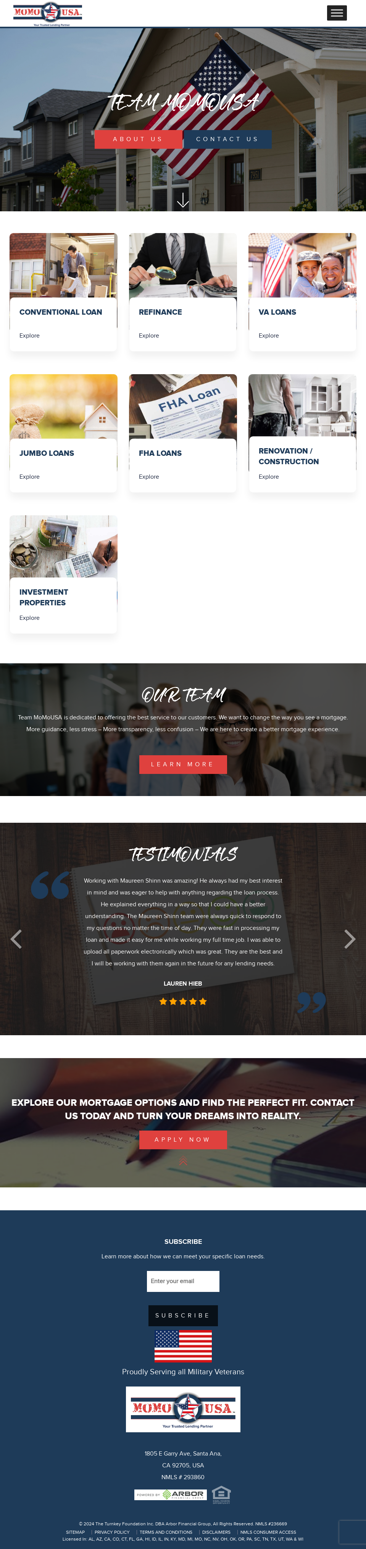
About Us (138, 139)
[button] (16, 939)
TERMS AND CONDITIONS (166, 1532)
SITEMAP (75, 1532)
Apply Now (183, 1140)
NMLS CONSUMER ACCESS (268, 1532)
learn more (183, 764)
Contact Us (228, 139)
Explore (30, 335)
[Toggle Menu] (337, 12)
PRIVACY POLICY (112, 1532)
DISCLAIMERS (216, 1532)
